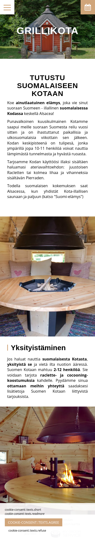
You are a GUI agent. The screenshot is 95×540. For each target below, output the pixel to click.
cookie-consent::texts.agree (33, 522)
